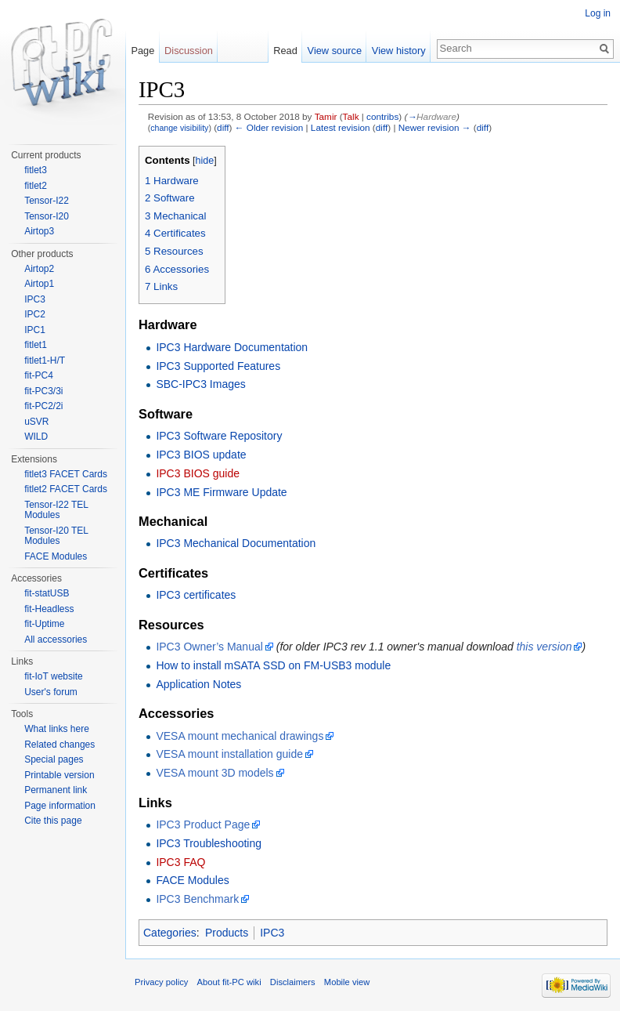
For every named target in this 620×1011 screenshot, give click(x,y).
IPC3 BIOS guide (198, 473)
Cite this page (52, 820)
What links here (56, 728)
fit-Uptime (44, 623)
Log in (598, 13)
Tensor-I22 (46, 200)
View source (335, 50)
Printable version (59, 775)
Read (285, 50)
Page (142, 50)
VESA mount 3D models (214, 772)
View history (399, 50)
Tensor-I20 (46, 216)
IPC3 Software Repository (219, 435)
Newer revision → (434, 127)
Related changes (59, 744)
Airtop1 (39, 283)
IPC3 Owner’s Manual (209, 646)
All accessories (55, 639)
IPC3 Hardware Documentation (232, 347)
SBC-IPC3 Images (200, 384)
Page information (60, 805)
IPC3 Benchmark (197, 899)
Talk (351, 116)
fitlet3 (35, 170)
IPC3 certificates (196, 595)
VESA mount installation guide (229, 754)
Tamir (326, 116)
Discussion (188, 50)
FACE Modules (192, 880)
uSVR (36, 421)
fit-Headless (49, 608)
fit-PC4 (38, 375)
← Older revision (269, 127)
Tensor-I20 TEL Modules (56, 536)
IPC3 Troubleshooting (208, 843)
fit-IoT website (53, 676)
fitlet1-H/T (44, 360)
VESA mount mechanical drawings (239, 736)
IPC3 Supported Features (218, 366)
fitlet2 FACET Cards (65, 489)
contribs (382, 116)
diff (223, 127)
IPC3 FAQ (180, 862)
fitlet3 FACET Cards (65, 474)
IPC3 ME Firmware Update (221, 492)
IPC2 (34, 314)
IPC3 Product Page (203, 824)
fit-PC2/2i (43, 405)
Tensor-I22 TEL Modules (56, 510)
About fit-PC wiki (229, 982)
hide (205, 160)
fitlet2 (35, 185)
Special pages (53, 759)
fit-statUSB (46, 593)
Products (226, 932)
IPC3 (272, 932)
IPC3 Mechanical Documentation (235, 543)
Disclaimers (292, 982)
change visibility (179, 127)
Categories (169, 932)
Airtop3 (39, 231)
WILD (36, 436)
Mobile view (346, 982)
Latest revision (340, 127)
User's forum (51, 692)
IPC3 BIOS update (201, 454)
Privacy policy (161, 982)
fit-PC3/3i (43, 391)
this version (544, 646)
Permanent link (55, 790)
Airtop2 (39, 268)
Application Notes (198, 684)
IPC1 (34, 329)
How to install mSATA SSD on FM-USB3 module (273, 665)
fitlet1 (35, 344)
